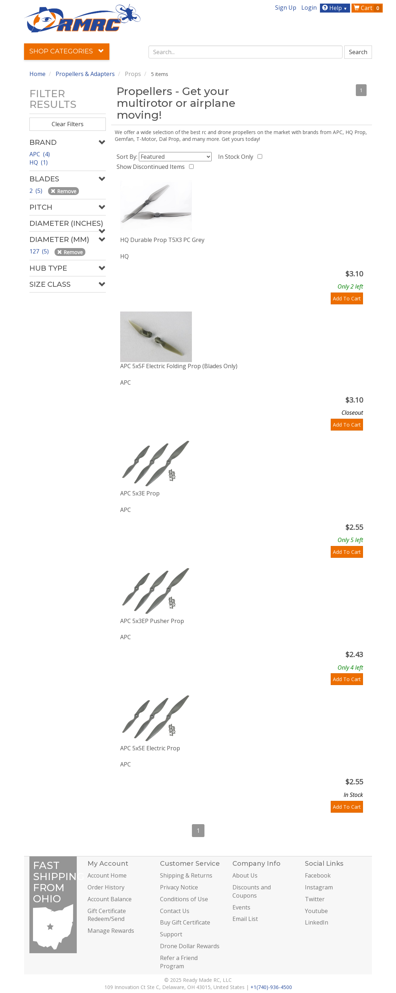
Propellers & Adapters (85, 74)
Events (241, 907)
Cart (368, 8)
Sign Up (285, 7)
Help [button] (335, 8)
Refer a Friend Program (179, 962)
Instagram (319, 887)
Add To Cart (347, 298)
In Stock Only (237, 157)
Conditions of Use (184, 899)
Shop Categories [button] (66, 51)
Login (309, 7)
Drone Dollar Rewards (190, 946)
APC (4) (39, 154)
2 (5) (36, 191)
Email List (245, 919)
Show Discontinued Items (152, 167)
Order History (106, 887)
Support (171, 934)
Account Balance (110, 899)
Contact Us (174, 911)
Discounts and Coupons (251, 891)
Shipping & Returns (186, 875)
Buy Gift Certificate (185, 922)
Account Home (107, 875)
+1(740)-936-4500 (271, 987)
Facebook (318, 875)
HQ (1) (38, 162)
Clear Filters (68, 124)
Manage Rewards (111, 931)
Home (37, 74)
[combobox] (245, 52)
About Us (245, 875)
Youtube (316, 911)
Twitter (315, 899)
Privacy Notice (179, 887)
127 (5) (39, 251)
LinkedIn (316, 922)
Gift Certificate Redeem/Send (107, 915)
